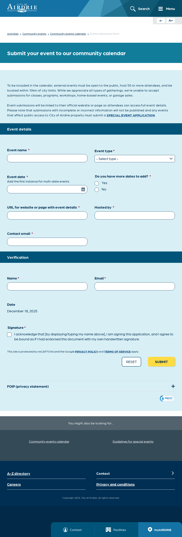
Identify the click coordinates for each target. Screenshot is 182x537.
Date (11, 304)
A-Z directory (18, 473)
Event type (105, 151)
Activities (13, 33)
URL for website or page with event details (43, 207)
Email (100, 278)
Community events (34, 33)
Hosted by (104, 207)
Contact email (20, 233)
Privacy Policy (86, 351)
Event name (18, 150)
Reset (131, 361)
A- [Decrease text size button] (160, 20)
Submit (161, 361)
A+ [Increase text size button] (171, 20)
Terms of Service (117, 351)
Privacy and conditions (115, 484)
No (104, 189)
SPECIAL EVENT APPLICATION (131, 115)
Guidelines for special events (133, 441)
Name (13, 278)
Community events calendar (68, 33)
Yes (104, 183)
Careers (14, 484)
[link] (167, 399)
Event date (47, 179)
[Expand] (173, 386)
